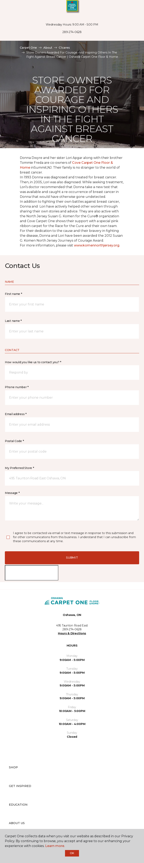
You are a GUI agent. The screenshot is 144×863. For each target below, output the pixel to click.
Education (18, 804)
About (47, 47)
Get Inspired (20, 786)
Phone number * (17, 387)
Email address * (16, 414)
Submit (72, 557)
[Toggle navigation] (6, 8)
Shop (13, 767)
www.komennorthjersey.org (96, 245)
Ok (72, 853)
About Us (17, 823)
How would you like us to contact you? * (33, 362)
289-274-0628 (72, 32)
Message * (12, 492)
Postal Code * (14, 441)
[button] (128, 8)
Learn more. (55, 846)
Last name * (13, 320)
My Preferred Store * (19, 468)
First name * (13, 293)
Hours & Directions (72, 633)
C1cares (64, 47)
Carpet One (28, 47)
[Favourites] (133, 8)
